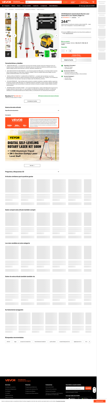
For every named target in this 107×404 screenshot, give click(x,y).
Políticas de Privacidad (51, 391)
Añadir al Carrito (68, 60)
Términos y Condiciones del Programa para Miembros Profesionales (54, 394)
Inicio (6, 9)
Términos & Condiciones (51, 389)
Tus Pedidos (8, 391)
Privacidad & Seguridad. (60, 401)
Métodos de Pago (9, 397)
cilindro (8, 341)
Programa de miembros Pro (31, 389)
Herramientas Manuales (19, 9)
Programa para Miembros (31, 387)
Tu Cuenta (7, 393)
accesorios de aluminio (25, 341)
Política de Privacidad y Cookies (72, 392)
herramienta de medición (40, 341)
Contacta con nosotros (10, 387)
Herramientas (11, 9)
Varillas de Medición (40, 9)
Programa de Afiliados (30, 391)
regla (15, 341)
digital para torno (77, 341)
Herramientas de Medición (30, 9)
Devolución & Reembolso (10, 389)
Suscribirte (88, 388)
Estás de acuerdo (99, 401)
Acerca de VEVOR (50, 387)
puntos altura (53, 341)
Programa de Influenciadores (31, 393)
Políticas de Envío (9, 395)
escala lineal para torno (65, 341)
